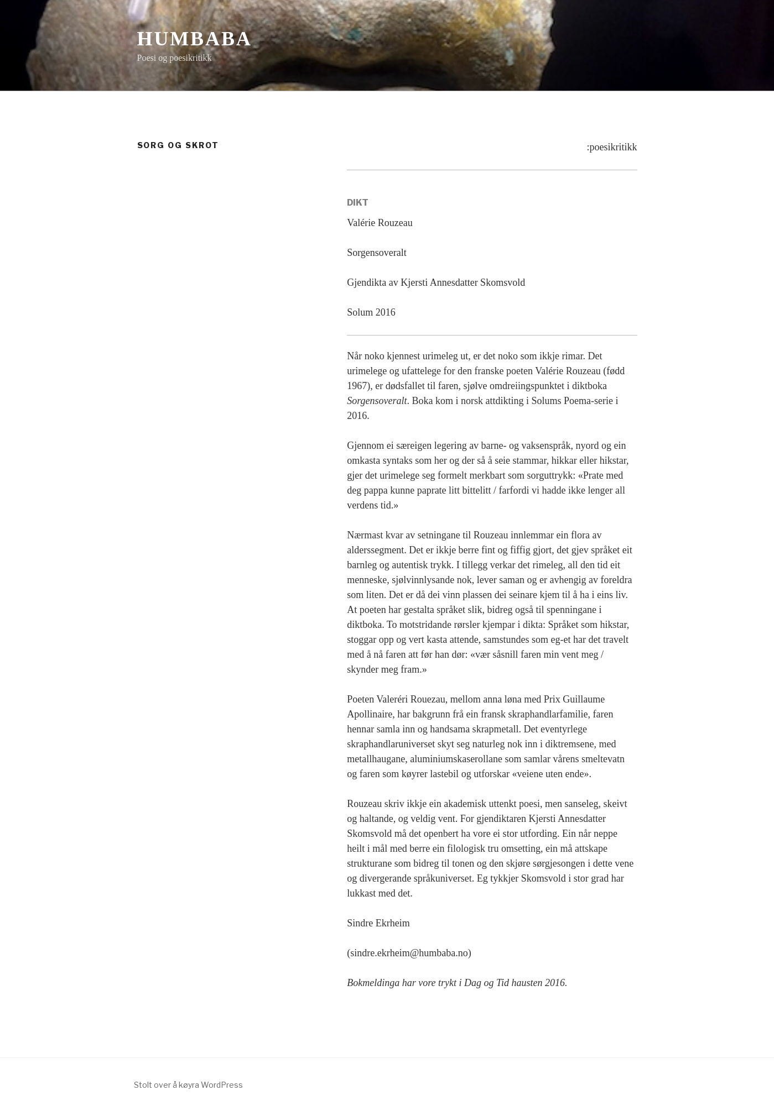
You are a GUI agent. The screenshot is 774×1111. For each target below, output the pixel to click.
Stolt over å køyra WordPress (188, 1084)
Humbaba (194, 39)
